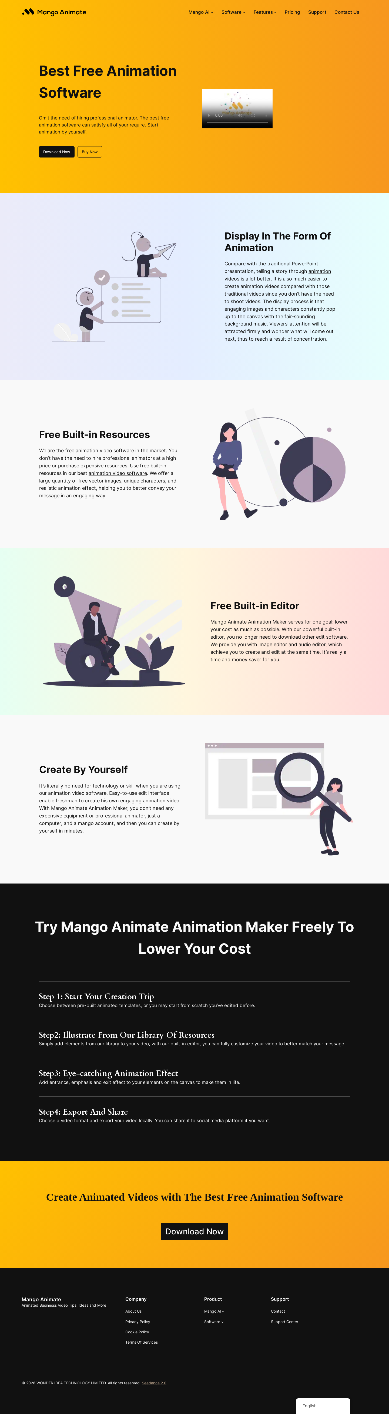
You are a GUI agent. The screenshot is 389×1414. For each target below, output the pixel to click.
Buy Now (90, 151)
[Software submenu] (244, 12)
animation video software (118, 473)
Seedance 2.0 (154, 1383)
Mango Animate (41, 1299)
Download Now (56, 151)
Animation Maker (267, 622)
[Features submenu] (275, 12)
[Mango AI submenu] (212, 12)
